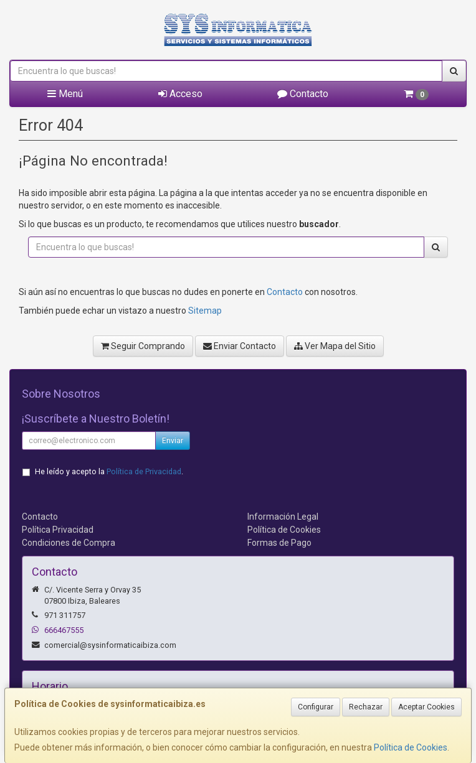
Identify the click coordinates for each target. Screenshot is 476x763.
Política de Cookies (410, 747)
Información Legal (282, 517)
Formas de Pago (279, 543)
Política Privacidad (57, 530)
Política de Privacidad (144, 471)
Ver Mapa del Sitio (335, 346)
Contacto (302, 94)
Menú (65, 94)
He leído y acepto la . (109, 471)
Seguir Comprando (143, 346)
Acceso (180, 94)
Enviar (172, 440)
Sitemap (205, 311)
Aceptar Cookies (426, 707)
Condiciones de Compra (68, 543)
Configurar (315, 707)
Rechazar (366, 707)
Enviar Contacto (239, 346)
